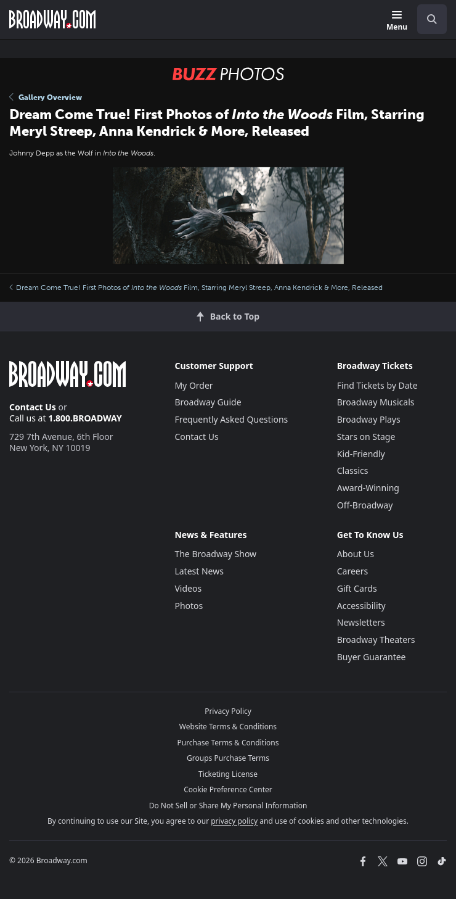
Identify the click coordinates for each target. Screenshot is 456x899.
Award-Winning (368, 488)
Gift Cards (357, 588)
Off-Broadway (365, 505)
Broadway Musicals (376, 402)
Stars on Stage (366, 436)
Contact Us (32, 407)
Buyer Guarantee (371, 657)
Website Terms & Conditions (228, 726)
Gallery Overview (45, 97)
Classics (352, 470)
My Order (193, 385)
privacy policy (234, 821)
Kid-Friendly (361, 454)
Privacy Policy (228, 711)
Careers (352, 571)
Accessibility (361, 605)
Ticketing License (228, 774)
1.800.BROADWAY (85, 418)
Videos (188, 588)
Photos (188, 605)
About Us (355, 554)
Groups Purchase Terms (228, 758)
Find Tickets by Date (377, 385)
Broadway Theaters (376, 639)
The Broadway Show (215, 554)
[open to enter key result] (432, 19)
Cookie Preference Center (228, 789)
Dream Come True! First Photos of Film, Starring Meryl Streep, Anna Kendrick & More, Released (196, 287)
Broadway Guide (207, 402)
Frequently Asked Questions (231, 419)
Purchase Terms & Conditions (228, 742)
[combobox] (427, 19)
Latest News (199, 571)
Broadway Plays (369, 419)
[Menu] (396, 21)
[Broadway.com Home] (52, 19)
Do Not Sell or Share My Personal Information (228, 805)
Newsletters (361, 622)
